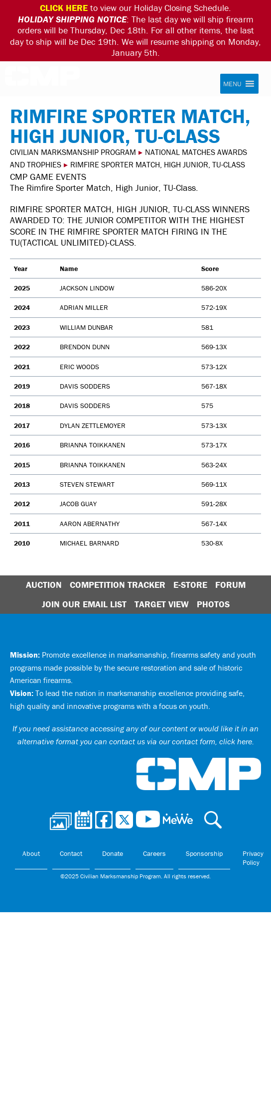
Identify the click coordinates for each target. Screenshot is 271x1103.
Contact (71, 853)
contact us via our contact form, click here (180, 741)
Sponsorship (204, 853)
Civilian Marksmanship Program (42, 79)
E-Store (190, 584)
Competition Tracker (117, 584)
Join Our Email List (84, 604)
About (31, 853)
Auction (44, 584)
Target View (162, 604)
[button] (232, 84)
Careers (154, 853)
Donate (112, 853)
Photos (213, 604)
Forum (230, 584)
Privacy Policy (253, 858)
